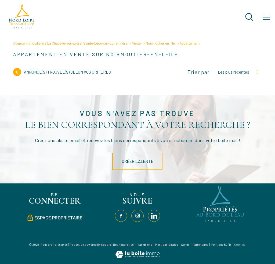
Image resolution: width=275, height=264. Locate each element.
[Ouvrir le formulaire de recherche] (249, 17)
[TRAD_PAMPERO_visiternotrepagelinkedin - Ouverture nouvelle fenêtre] (154, 216)
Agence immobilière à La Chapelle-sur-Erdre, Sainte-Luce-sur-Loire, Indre (70, 43)
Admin (185, 244)
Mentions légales (166, 244)
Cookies (239, 244)
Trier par (198, 72)
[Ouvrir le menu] (266, 17)
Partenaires (200, 244)
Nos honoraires (123, 244)
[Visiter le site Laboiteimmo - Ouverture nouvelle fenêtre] (137, 256)
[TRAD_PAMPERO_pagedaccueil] (21, 26)
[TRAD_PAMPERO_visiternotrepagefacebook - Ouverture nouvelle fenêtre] (121, 216)
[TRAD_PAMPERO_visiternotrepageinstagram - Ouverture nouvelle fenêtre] (137, 216)
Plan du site (144, 244)
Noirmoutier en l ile (160, 43)
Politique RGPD (221, 244)
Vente (136, 43)
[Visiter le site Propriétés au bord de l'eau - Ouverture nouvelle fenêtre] (220, 222)
